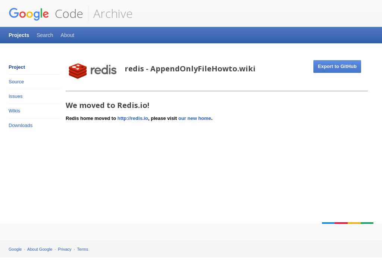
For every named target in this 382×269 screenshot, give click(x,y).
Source (16, 81)
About (68, 35)
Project (17, 67)
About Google (39, 249)
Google (15, 249)
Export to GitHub (337, 66)
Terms (82, 249)
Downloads (20, 125)
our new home (194, 118)
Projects (19, 35)
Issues (16, 96)
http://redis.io (133, 118)
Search (45, 35)
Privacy (65, 249)
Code (46, 13)
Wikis (14, 111)
